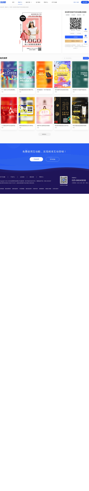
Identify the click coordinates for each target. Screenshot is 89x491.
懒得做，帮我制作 (75, 41)
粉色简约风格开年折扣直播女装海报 (20, 7)
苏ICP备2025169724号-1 (30, 181)
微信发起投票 (29, 188)
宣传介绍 (79, 14)
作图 (11, 7)
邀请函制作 (41, 188)
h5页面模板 (21, 188)
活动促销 (73, 14)
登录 (75, 2)
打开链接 (79, 33)
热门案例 (38, 2)
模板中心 (20, 2)
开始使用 (36, 159)
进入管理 (85, 2)
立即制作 (76, 37)
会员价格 (22, 177)
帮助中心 (46, 2)
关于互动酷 (54, 2)
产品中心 (13, 177)
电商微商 (67, 14)
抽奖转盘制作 (15, 188)
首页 (13, 2)
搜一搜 (86, 58)
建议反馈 (32, 177)
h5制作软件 (35, 188)
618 (83, 14)
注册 (78, 2)
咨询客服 (52, 159)
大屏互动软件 (55, 188)
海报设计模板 (48, 188)
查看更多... (44, 134)
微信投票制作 (8, 188)
